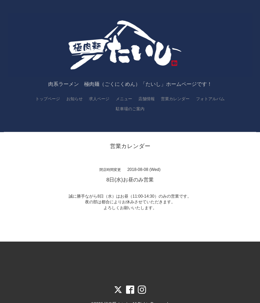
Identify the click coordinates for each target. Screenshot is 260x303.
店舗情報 (146, 99)
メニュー (124, 99)
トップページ (47, 99)
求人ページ (99, 99)
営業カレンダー (175, 99)
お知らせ (74, 99)
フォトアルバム (210, 99)
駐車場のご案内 (130, 109)
